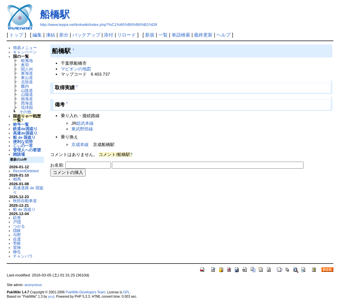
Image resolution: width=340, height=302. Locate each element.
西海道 (27, 103)
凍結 (50, 35)
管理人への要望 (27, 150)
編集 (37, 35)
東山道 (27, 77)
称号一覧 (21, 124)
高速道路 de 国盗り (28, 190)
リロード (126, 35)
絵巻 (17, 217)
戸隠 (17, 222)
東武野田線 (82, 128)
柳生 (17, 252)
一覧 (163, 35)
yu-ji (51, 296)
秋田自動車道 (25, 200)
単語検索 (181, 35)
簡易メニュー (25, 47)
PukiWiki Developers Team (86, 292)
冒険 (17, 247)
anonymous (33, 285)
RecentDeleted (26, 171)
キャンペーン (25, 52)
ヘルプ (223, 35)
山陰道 (27, 90)
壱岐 (17, 243)
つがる (19, 226)
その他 (25, 112)
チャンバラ (23, 256)
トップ (16, 35)
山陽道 (27, 94)
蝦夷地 (27, 60)
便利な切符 (23, 141)
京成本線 (80, 144)
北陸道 (27, 82)
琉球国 (27, 107)
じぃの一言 (23, 145)
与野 (17, 235)
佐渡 (17, 239)
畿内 (25, 86)
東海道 (27, 73)
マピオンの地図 (76, 68)
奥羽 (25, 65)
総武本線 (85, 123)
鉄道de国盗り (25, 128)
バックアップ (86, 35)
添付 (108, 35)
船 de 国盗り (24, 137)
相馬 (17, 179)
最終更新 (203, 35)
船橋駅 (55, 14)
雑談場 (19, 154)
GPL (126, 292)
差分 (63, 35)
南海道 (27, 99)
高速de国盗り (25, 133)
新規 (149, 35)
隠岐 (17, 230)
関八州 (27, 69)
